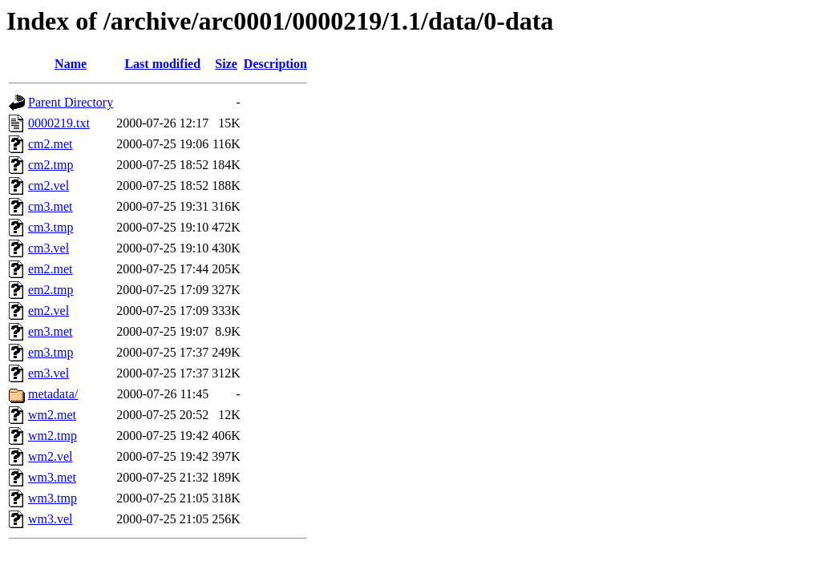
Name (71, 64)
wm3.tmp (52, 498)
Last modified (162, 64)
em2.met (50, 269)
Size (226, 64)
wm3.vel (50, 519)
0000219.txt (59, 123)
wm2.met (52, 415)
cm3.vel (48, 248)
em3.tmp (50, 352)
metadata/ (53, 394)
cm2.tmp (50, 164)
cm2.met (50, 144)
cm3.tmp (50, 227)
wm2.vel (50, 456)
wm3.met (52, 477)
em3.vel (48, 373)
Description (275, 64)
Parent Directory (70, 102)
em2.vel (48, 310)
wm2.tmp (52, 435)
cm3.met (50, 206)
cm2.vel (48, 185)
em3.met (50, 331)
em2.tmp (50, 290)
